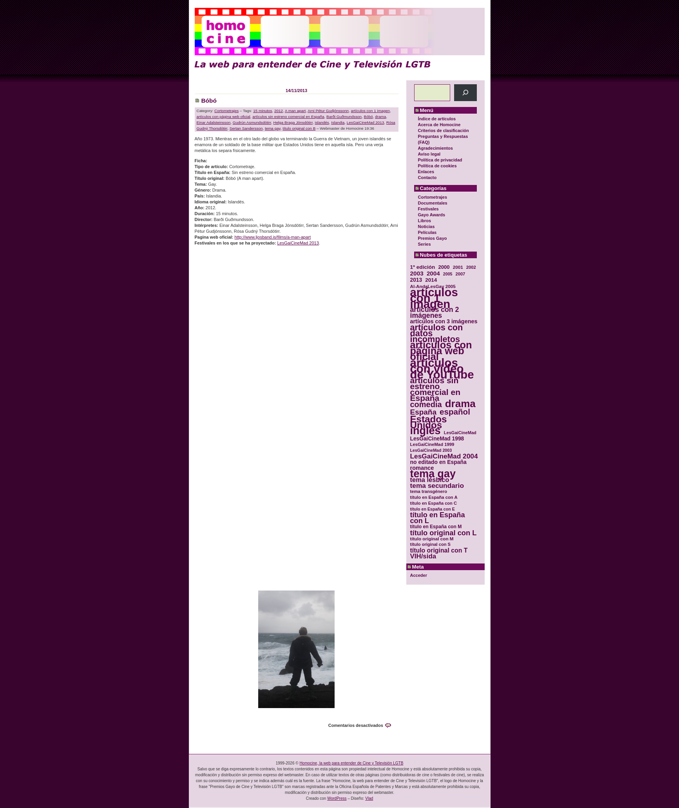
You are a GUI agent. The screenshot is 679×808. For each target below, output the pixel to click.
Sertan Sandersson (246, 128)
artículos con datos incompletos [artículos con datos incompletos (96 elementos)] (436, 333)
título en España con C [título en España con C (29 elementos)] (433, 503)
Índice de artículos (437, 118)
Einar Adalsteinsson (214, 122)
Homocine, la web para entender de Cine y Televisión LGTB (351, 763)
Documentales (432, 203)
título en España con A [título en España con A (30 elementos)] (434, 497)
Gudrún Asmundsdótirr (252, 122)
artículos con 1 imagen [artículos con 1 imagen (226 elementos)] (434, 298)
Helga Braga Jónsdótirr (293, 122)
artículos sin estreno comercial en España (288, 116)
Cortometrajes (432, 197)
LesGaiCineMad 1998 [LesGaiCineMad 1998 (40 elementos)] (437, 439)
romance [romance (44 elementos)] (422, 468)
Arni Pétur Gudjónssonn (328, 111)
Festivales (428, 209)
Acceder (418, 575)
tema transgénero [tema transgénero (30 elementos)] (428, 491)
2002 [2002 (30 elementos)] (471, 267)
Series (424, 244)
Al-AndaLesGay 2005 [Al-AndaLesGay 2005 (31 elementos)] (433, 286)
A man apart (295, 111)
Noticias (426, 226)
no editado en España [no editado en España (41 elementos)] (438, 462)
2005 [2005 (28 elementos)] (448, 274)
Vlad (369, 798)
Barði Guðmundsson (344, 116)
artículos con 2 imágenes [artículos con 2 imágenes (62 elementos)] (434, 313)
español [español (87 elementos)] (455, 412)
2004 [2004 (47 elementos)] (433, 273)
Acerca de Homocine (439, 124)
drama (380, 116)
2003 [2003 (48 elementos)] (417, 273)
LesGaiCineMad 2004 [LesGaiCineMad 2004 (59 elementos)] (444, 456)
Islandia (337, 122)
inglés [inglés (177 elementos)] (425, 431)
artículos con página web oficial (223, 116)
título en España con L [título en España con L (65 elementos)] (437, 518)
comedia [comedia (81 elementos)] (426, 405)
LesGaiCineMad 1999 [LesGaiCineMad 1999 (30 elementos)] (432, 444)
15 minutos (262, 111)
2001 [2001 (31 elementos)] (458, 267)
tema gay (273, 128)
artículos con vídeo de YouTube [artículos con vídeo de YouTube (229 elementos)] (442, 368)
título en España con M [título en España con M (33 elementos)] (436, 526)
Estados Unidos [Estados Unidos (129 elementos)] (428, 422)
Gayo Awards (431, 214)
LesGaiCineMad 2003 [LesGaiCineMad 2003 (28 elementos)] (431, 450)
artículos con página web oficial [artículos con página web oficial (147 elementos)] (441, 351)
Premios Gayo (432, 238)
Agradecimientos (435, 148)
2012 (278, 111)
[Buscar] (465, 92)
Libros (424, 220)
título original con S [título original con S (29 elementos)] (430, 544)
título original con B (298, 128)
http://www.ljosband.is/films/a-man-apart (273, 237)
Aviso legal (429, 154)
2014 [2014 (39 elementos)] (431, 280)
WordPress (336, 798)
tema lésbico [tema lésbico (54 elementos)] (429, 480)
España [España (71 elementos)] (423, 412)
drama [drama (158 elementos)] (460, 404)
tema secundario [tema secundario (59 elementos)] (437, 486)
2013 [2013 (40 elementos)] (416, 280)
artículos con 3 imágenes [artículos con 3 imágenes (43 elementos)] (444, 321)
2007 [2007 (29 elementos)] (460, 274)
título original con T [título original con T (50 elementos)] (439, 550)
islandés (322, 122)
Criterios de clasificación (443, 130)
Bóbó (209, 100)
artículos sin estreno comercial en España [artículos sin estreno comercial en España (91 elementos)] (435, 389)
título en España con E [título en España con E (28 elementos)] (432, 509)
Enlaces (426, 171)
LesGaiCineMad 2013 (365, 122)
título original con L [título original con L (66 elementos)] (443, 533)
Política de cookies (437, 165)
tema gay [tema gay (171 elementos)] (433, 474)
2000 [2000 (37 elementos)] (443, 267)
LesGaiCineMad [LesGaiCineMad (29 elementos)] (460, 432)
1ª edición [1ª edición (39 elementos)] (422, 267)
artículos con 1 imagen (370, 111)
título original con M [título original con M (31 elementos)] (432, 538)
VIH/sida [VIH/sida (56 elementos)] (423, 556)
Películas (427, 232)
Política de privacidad (440, 160)
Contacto (427, 177)
